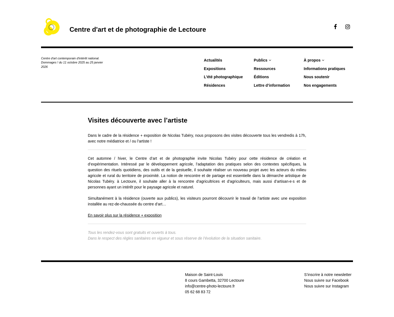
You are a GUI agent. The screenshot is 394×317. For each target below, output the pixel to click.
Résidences (214, 85)
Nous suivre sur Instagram (326, 286)
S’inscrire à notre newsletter (328, 274)
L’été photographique (223, 77)
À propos (312, 60)
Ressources (265, 68)
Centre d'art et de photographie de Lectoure (137, 29)
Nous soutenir (316, 77)
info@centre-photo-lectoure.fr (210, 286)
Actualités (213, 60)
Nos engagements (320, 85)
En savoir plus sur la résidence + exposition (125, 215)
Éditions (261, 77)
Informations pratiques (324, 68)
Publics (261, 60)
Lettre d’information (272, 85)
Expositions (214, 68)
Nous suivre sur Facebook (326, 280)
